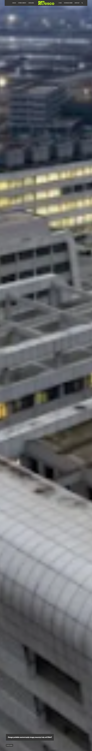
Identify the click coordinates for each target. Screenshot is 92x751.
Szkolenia (31, 2)
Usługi (14, 2)
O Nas (60, 2)
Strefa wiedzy (22, 2)
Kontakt (77, 2)
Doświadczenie (68, 2)
